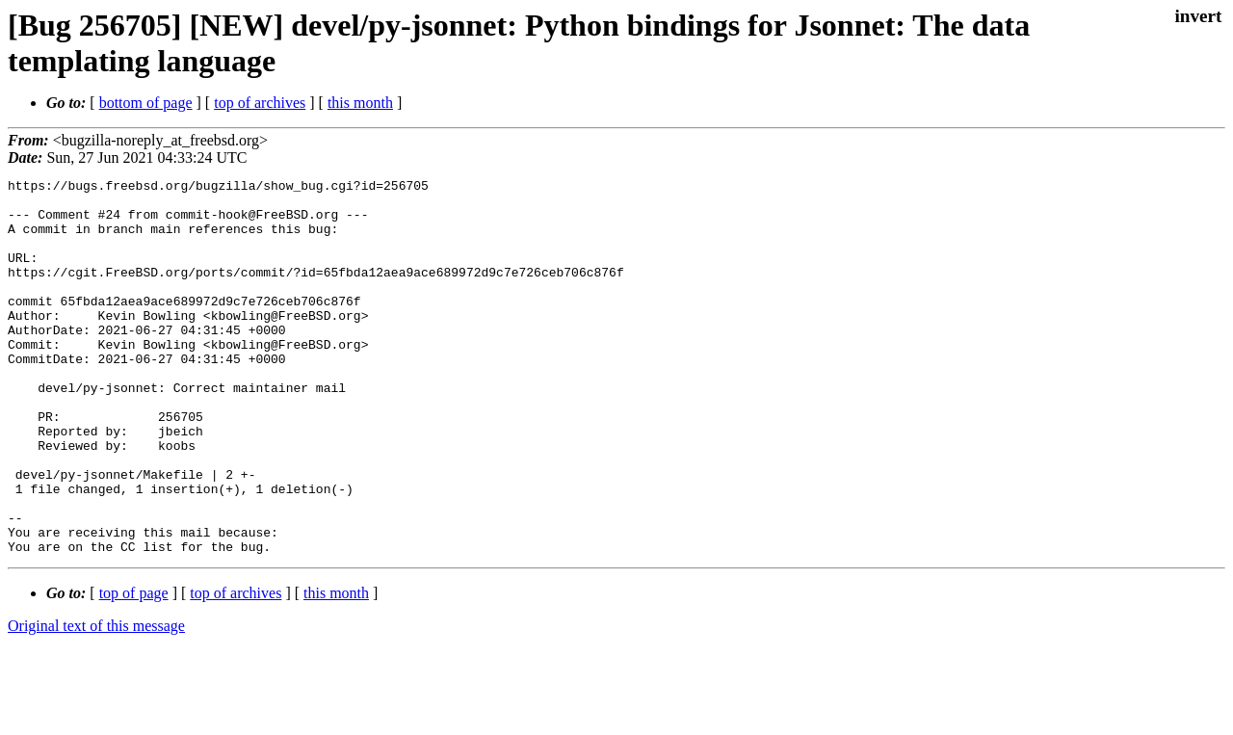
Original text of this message (96, 701)
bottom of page (146, 102)
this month (360, 102)
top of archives (259, 102)
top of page (134, 668)
